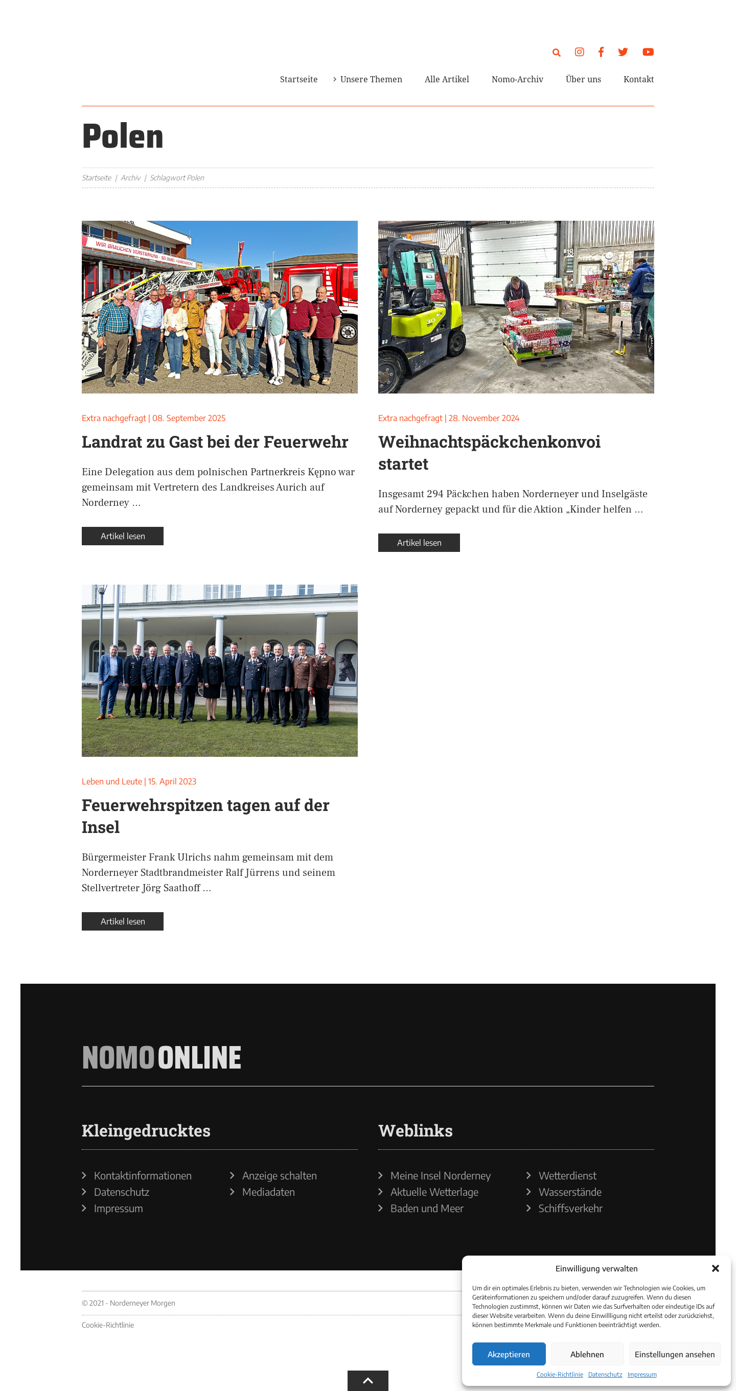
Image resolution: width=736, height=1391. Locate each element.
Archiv (130, 177)
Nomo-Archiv (517, 79)
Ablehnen (587, 1354)
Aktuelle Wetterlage (434, 1192)
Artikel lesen (123, 536)
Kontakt (639, 79)
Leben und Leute (112, 781)
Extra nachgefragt (114, 418)
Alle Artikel (447, 79)
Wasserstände (570, 1192)
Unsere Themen (371, 79)
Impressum (642, 1374)
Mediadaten (268, 1192)
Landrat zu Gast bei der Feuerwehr (215, 441)
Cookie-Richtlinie (560, 1374)
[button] (715, 1268)
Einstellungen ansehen (675, 1354)
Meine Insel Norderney (440, 1175)
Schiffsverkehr (571, 1208)
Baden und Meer (427, 1208)
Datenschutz (605, 1374)
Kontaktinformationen (143, 1175)
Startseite (299, 79)
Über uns (583, 79)
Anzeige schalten (279, 1175)
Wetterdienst (567, 1175)
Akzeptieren (509, 1354)
